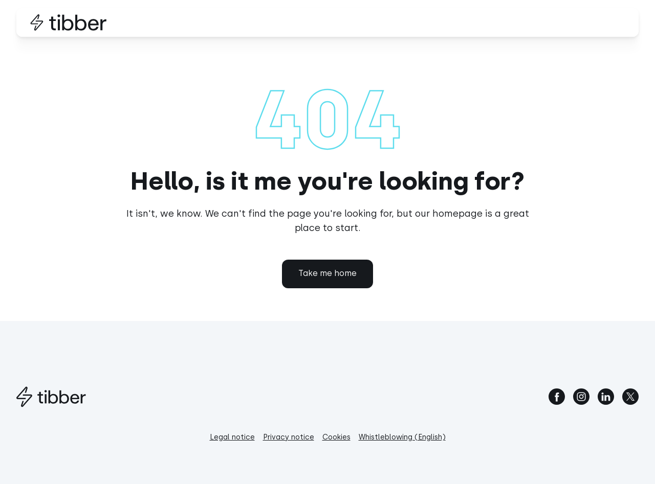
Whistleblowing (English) (402, 437)
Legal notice (232, 437)
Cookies (336, 437)
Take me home (327, 273)
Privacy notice (288, 437)
